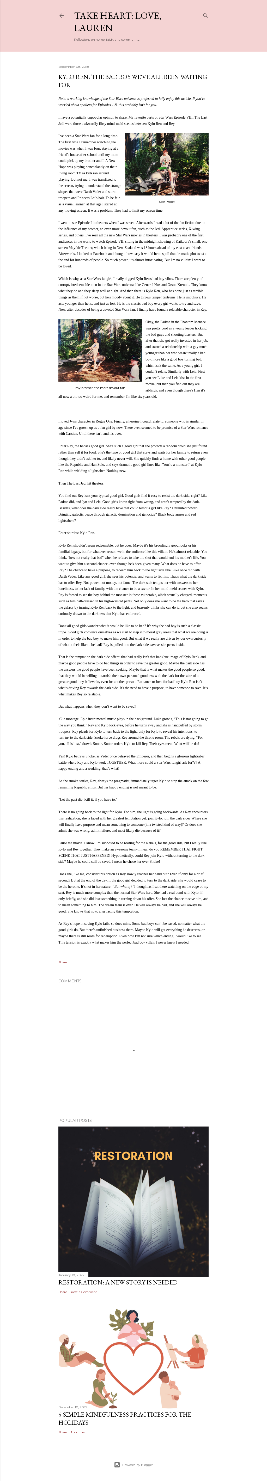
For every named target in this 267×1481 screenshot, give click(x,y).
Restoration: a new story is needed (118, 1282)
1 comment (79, 1432)
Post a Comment (84, 1292)
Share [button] (62, 962)
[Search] (205, 14)
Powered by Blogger (133, 1465)
